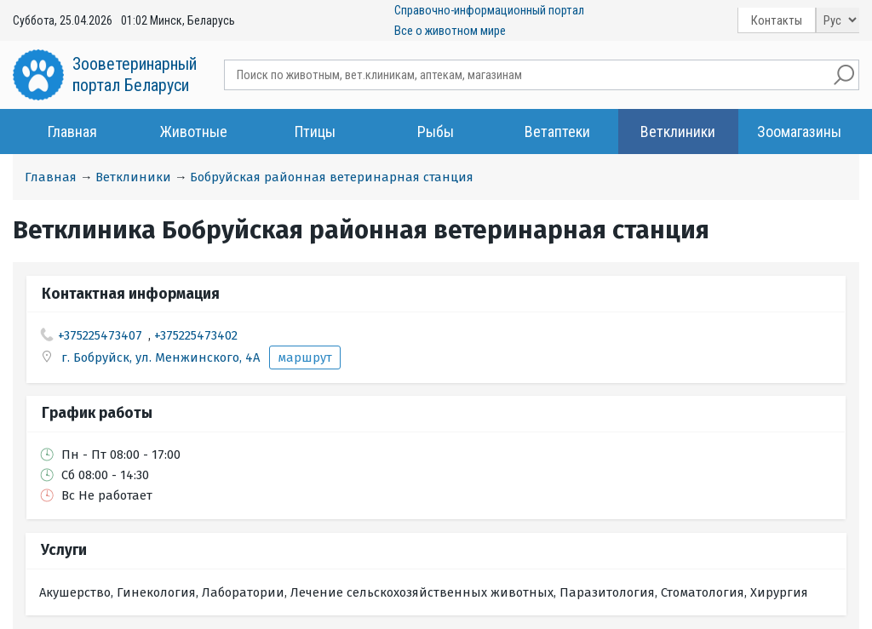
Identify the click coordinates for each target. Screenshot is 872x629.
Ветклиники (677, 131)
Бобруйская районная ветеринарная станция (331, 177)
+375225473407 (100, 335)
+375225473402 (196, 335)
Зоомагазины (799, 131)
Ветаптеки (557, 131)
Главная (72, 131)
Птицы (315, 131)
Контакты (776, 20)
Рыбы (435, 131)
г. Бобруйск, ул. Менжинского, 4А (162, 357)
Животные (193, 131)
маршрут (305, 357)
